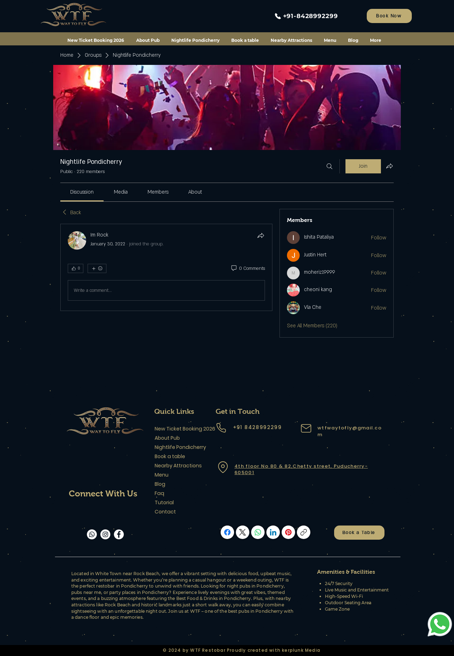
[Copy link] (303, 532)
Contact (165, 511)
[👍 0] (75, 268)
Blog (160, 484)
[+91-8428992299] (306, 16)
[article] (166, 267)
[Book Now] (389, 16)
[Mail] (305, 428)
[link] (82, 192)
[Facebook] (119, 534)
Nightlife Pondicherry (180, 447)
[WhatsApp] (258, 532)
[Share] (260, 235)
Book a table (170, 456)
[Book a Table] (359, 533)
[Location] (223, 467)
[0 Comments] (247, 268)
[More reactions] (97, 268)
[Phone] (221, 427)
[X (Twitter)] (242, 532)
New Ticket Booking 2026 (180, 428)
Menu (161, 474)
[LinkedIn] (273, 532)
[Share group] (389, 166)
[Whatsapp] (92, 534)
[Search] (329, 166)
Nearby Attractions (178, 465)
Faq (159, 493)
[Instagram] (105, 534)
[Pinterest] (288, 532)
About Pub (167, 437)
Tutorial (164, 502)
